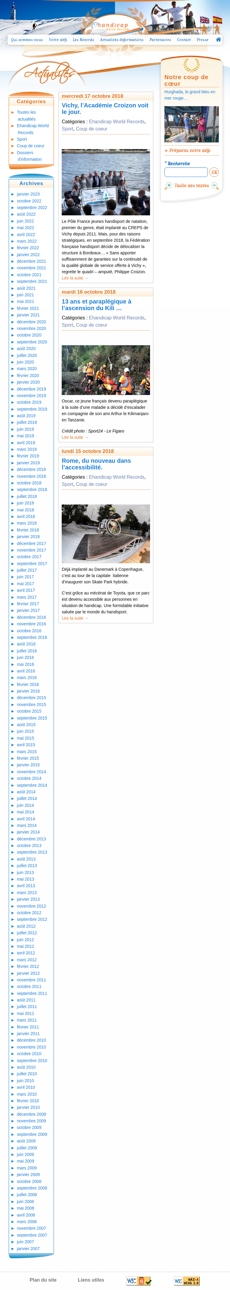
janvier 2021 (28, 315)
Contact (184, 39)
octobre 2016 (29, 630)
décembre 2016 (31, 617)
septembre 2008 (32, 1188)
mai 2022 (25, 227)
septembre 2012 (32, 919)
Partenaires (160, 39)
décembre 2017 (31, 543)
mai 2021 (25, 301)
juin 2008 (25, 1201)
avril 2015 (26, 744)
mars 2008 (27, 1221)
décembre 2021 (31, 261)
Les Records (83, 39)
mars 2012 (27, 959)
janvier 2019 (28, 462)
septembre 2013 (32, 852)
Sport (22, 139)
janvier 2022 (28, 254)
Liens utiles (91, 1280)
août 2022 (26, 214)
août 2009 (26, 1141)
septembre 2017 (32, 563)
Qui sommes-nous (27, 39)
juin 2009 (25, 1154)
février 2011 (28, 1027)
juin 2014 (25, 805)
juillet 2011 (27, 1006)
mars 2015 (27, 751)
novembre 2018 (31, 476)
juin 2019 (25, 429)
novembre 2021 (31, 267)
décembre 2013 (31, 839)
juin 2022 (25, 221)
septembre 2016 (32, 637)
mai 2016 (25, 664)
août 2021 (26, 288)
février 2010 (28, 1100)
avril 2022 (26, 234)
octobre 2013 (29, 845)
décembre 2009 (31, 1114)
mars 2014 (27, 825)
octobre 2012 (29, 912)
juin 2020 (25, 362)
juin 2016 (25, 657)
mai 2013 (25, 879)
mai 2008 (25, 1208)
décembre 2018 (31, 469)
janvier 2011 (28, 1033)
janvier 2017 (28, 610)
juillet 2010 (27, 1073)
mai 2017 (25, 583)
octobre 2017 (29, 556)
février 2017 (28, 603)
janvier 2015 (28, 764)
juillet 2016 (27, 650)
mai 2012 (25, 946)
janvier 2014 (28, 832)
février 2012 (28, 966)
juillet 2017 (27, 570)
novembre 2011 (31, 979)
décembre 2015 (31, 697)
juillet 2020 (27, 355)
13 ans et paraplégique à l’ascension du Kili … (96, 304)
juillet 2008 (27, 1194)
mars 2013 (27, 892)
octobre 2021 (29, 274)
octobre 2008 (29, 1181)
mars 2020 (27, 368)
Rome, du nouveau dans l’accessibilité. (96, 464)
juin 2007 (25, 1241)
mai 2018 (25, 509)
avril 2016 (26, 671)
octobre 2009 (29, 1127)
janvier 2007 (28, 1248)
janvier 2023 (28, 194)
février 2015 (28, 758)
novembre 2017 (31, 550)
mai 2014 (25, 812)
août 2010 (26, 1067)
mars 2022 (27, 241)
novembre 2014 (31, 771)
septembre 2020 (32, 342)
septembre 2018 (32, 489)
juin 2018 (25, 503)
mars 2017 (27, 597)
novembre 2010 (31, 1047)
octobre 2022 (29, 201)
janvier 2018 (28, 536)
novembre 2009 (31, 1120)
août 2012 (26, 926)
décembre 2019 (31, 389)
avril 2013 (26, 885)
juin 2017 (25, 576)
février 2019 (28, 455)
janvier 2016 (28, 691)
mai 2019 (25, 435)
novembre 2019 (31, 395)
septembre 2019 (32, 409)
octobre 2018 (29, 482)
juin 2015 (25, 731)
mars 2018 (27, 523)
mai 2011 (25, 1013)
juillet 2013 (27, 865)
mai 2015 (25, 738)
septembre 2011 (32, 993)
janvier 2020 (28, 382)
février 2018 (28, 530)
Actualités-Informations (121, 39)
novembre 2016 (31, 623)
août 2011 (26, 1000)
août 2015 (26, 724)
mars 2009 (27, 1168)
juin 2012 (25, 939)
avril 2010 (26, 1087)
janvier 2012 (28, 973)
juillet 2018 (27, 496)
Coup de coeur (30, 145)
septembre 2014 (32, 785)
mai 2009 (25, 1161)
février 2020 (28, 375)
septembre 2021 (32, 281)
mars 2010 (27, 1094)
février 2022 (28, 247)
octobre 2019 (29, 402)
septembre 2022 (32, 207)
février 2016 (28, 684)
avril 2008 (26, 1215)
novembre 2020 (31, 328)
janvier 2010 (28, 1107)
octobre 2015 (29, 711)
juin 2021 (25, 294)
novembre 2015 (31, 704)
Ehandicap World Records (117, 121)
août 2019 (26, 415)
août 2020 (26, 348)
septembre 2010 (32, 1060)
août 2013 (26, 859)
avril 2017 (26, 590)
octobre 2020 (29, 335)
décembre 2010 (31, 1040)
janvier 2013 (28, 899)
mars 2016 (27, 677)
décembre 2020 (31, 321)
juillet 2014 (27, 798)
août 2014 (26, 791)
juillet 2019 (27, 422)
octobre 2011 (29, 986)
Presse (202, 39)
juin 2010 (25, 1080)
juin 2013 (25, 872)
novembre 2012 (31, 906)
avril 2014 (26, 818)
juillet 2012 (27, 932)
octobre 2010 (29, 1053)
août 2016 (26, 644)
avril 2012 (26, 952)
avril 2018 (26, 516)
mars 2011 (27, 1020)
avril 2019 (26, 442)
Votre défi (58, 39)
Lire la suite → (75, 278)
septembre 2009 (32, 1134)
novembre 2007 (31, 1228)
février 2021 (28, 308)
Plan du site (43, 1280)
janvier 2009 (28, 1174)
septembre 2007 (32, 1235)
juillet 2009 (27, 1147)
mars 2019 (27, 449)
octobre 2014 (29, 778)
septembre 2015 (32, 718)
